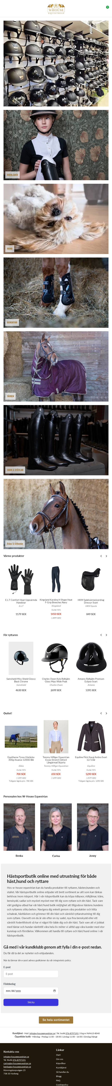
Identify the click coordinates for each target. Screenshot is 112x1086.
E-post (7, 967)
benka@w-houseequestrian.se (17, 1066)
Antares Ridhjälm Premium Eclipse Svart (91, 680)
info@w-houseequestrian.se (16, 1056)
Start (58, 1055)
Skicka (31, 1002)
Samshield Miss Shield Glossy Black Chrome (21, 680)
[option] (21, 593)
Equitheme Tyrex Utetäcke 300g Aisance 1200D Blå (21, 758)
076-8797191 (72, 1033)
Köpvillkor (61, 1063)
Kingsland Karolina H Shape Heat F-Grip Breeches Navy (56, 601)
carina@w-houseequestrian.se (17, 1063)
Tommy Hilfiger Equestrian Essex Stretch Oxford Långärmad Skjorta (56, 760)
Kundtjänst (61, 1067)
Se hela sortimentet (56, 1019)
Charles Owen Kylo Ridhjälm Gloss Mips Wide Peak (56, 680)
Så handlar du (62, 1072)
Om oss (59, 1059)
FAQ (58, 1080)
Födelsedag (9, 983)
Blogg (58, 1076)
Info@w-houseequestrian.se (42, 1033)
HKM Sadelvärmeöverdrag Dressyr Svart (91, 601)
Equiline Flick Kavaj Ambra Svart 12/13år (91, 758)
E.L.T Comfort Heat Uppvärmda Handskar (21, 601)
